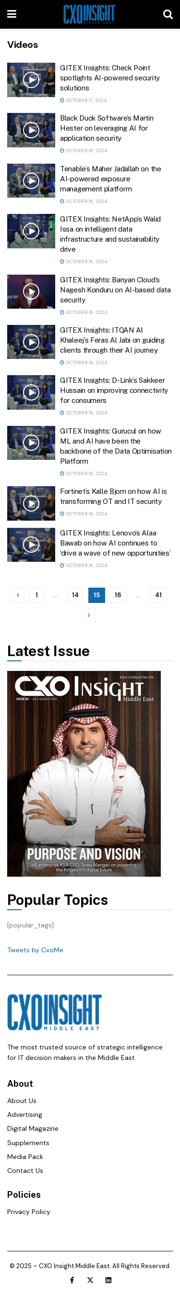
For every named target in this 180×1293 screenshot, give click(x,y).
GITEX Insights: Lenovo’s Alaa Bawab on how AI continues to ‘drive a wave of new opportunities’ (115, 543)
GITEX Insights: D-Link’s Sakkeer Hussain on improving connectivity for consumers (114, 390)
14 (75, 595)
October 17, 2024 (83, 100)
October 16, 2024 (83, 150)
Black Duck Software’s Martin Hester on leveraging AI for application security (107, 128)
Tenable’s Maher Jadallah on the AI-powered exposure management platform (110, 179)
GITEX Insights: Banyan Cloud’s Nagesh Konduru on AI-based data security (115, 290)
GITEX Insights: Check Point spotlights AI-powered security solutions (110, 78)
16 (118, 595)
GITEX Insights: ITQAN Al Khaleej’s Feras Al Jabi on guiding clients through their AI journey (112, 340)
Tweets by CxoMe (35, 950)
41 (158, 595)
